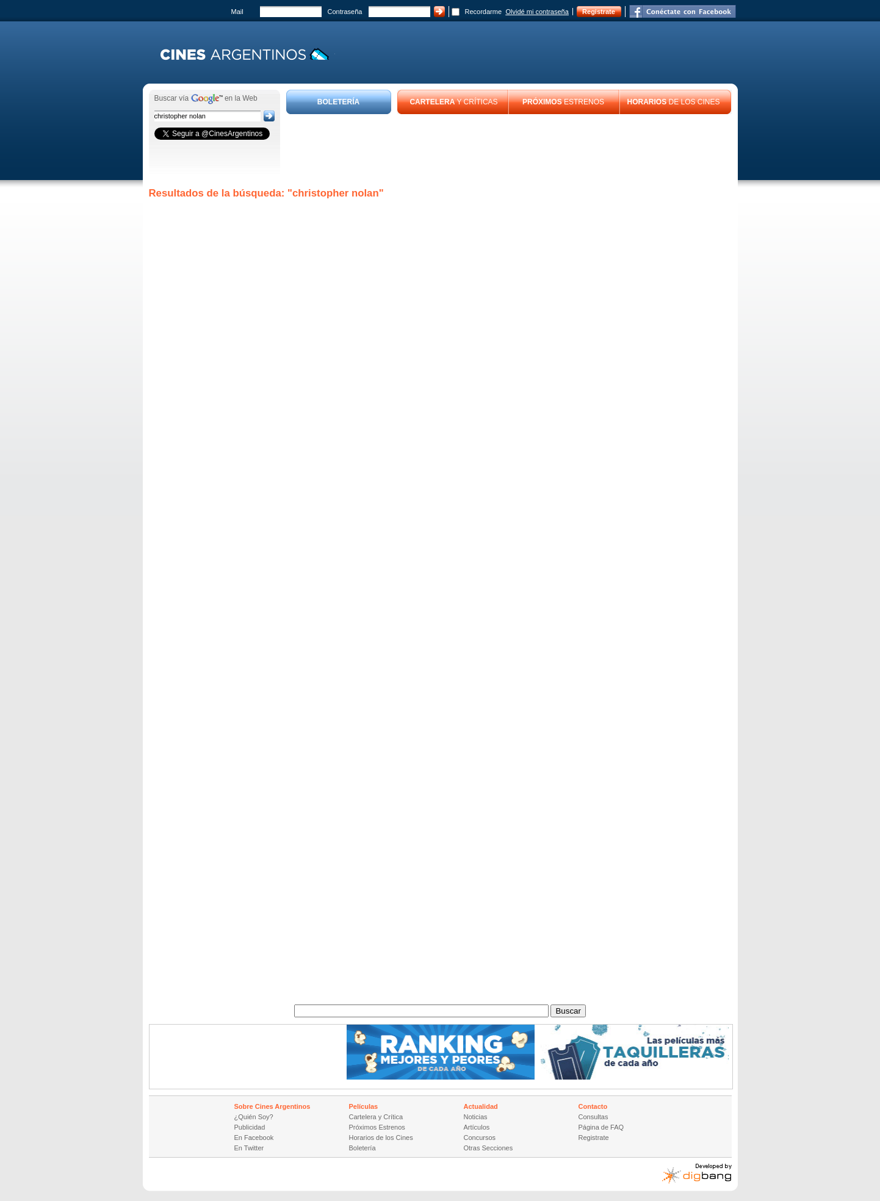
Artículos (477, 1127)
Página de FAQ (601, 1127)
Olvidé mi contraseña (537, 11)
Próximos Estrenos (377, 1127)
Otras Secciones (488, 1148)
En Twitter (249, 1148)
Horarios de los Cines (381, 1137)
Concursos (480, 1137)
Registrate (598, 11)
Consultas (593, 1116)
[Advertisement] (509, 147)
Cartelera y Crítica (376, 1116)
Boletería (362, 1148)
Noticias (476, 1116)
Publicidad (249, 1127)
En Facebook (254, 1137)
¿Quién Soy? (253, 1116)
